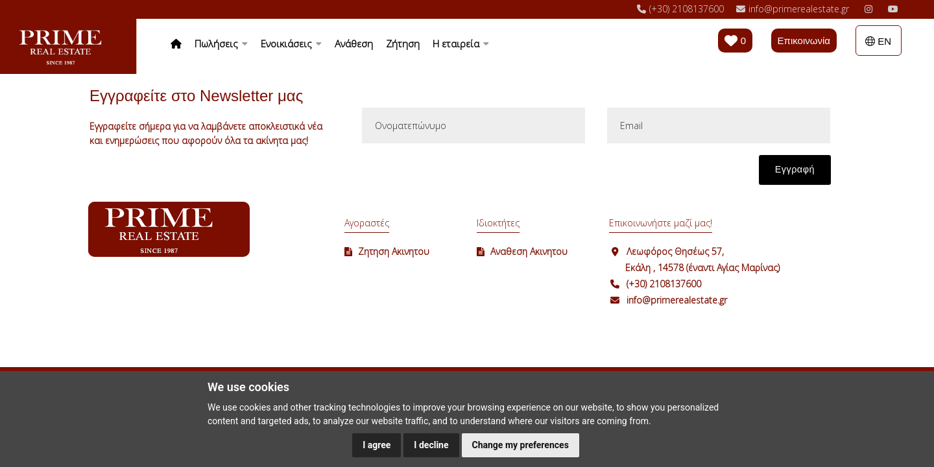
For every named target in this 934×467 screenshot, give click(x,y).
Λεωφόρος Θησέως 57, (675, 251)
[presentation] (459, 176)
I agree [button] (376, 445)
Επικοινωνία (804, 40)
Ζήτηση (403, 43)
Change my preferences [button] (520, 445)
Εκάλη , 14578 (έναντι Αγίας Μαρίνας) (702, 267)
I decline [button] (431, 445)
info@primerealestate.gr (677, 300)
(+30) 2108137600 (664, 284)
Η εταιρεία (461, 43)
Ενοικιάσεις (291, 43)
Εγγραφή (795, 169)
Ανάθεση (354, 43)
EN (878, 41)
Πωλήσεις (221, 43)
